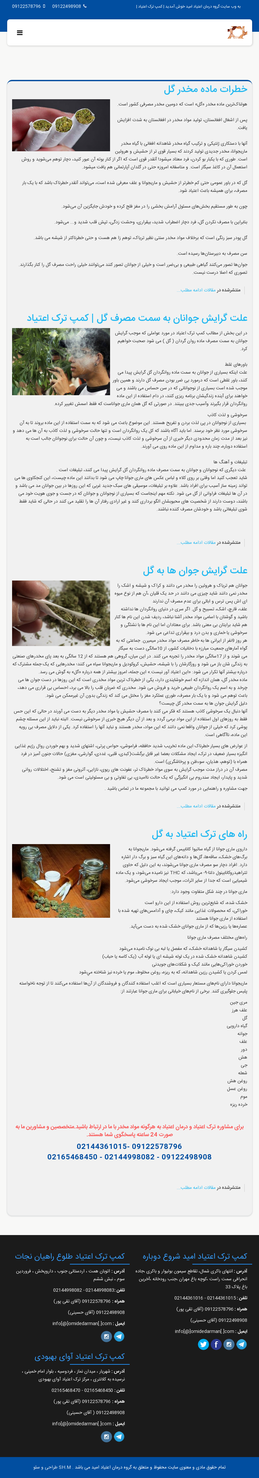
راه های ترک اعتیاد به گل (199, 835)
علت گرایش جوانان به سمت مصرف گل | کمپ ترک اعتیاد (137, 319)
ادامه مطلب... (189, 290)
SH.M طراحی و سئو (52, 1467)
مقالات (210, 290)
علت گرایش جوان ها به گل (195, 571)
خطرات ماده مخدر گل (205, 90)
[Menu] (21, 33)
